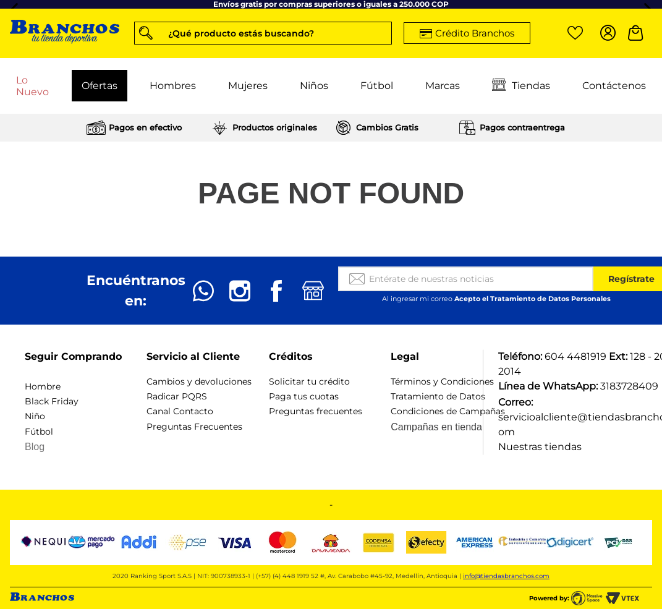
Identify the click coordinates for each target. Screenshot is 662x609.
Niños (314, 86)
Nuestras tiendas (540, 447)
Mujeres (248, 86)
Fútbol (376, 86)
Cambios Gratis (387, 127)
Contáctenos (614, 86)
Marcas (442, 86)
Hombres (173, 86)
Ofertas (99, 86)
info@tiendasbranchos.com (506, 576)
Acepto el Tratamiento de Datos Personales (532, 298)
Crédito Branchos (474, 33)
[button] (263, 33)
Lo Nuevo (32, 86)
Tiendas (521, 86)
